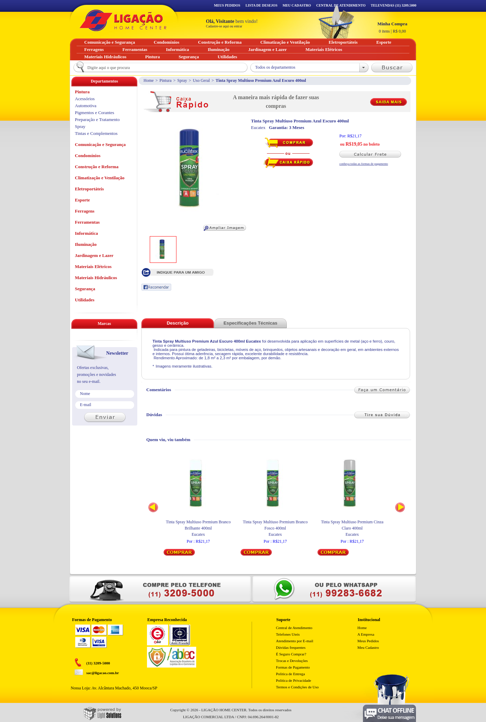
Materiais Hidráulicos (96, 277)
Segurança (85, 288)
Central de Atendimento (294, 628)
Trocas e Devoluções (292, 661)
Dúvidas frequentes (290, 647)
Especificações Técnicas (250, 323)
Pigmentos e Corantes (94, 112)
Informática (86, 233)
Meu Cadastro (297, 5)
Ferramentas (87, 222)
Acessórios (85, 98)
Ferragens (84, 211)
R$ (392, 27)
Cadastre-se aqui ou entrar (224, 26)
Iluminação (86, 244)
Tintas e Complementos (96, 133)
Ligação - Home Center (123, 20)
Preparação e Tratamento (97, 119)
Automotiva (85, 105)
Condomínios (88, 155)
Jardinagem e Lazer (94, 255)
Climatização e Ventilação (99, 177)
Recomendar (156, 287)
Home (149, 80)
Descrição (178, 323)
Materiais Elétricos (93, 266)
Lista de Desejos (261, 5)
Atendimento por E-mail (294, 641)
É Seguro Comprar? (291, 654)
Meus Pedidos (227, 5)
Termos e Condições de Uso (297, 687)
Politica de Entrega (290, 674)
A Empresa (365, 634)
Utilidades (84, 299)
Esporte (82, 200)
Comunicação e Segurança (100, 144)
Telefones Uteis (288, 634)
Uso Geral (201, 80)
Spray (182, 80)
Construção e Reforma (97, 166)
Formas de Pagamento (293, 667)
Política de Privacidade (293, 680)
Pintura (165, 80)
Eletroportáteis (89, 188)
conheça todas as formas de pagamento (363, 163)
